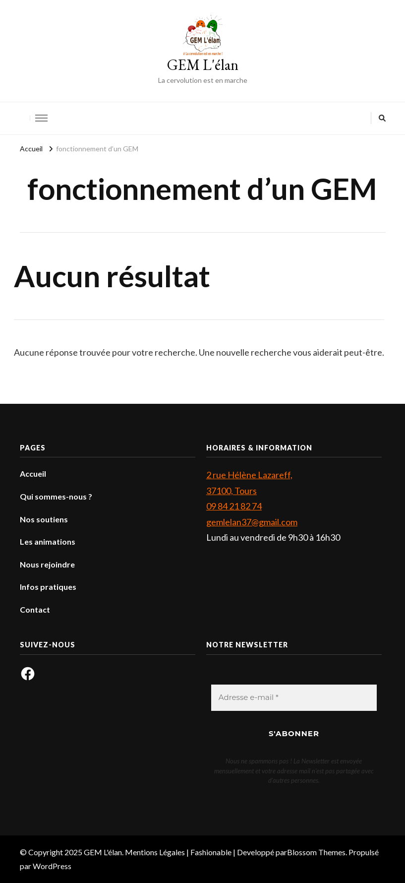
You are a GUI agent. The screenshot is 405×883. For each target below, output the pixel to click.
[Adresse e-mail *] (294, 698)
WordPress (52, 866)
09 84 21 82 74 (234, 506)
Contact (35, 609)
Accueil (33, 473)
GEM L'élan (202, 64)
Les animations (47, 541)
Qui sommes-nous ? (56, 496)
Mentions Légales (155, 852)
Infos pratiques (48, 586)
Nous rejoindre (47, 564)
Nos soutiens (44, 519)
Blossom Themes (316, 852)
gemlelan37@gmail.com (251, 521)
